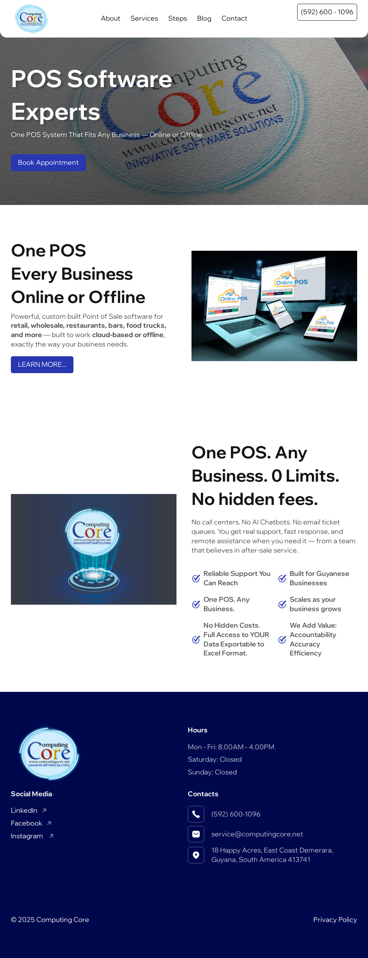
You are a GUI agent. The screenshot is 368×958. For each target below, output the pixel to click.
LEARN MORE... (42, 364)
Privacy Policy (335, 919)
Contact (234, 18)
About (110, 18)
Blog (204, 18)
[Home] (31, 19)
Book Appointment (48, 162)
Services (144, 18)
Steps (177, 18)
